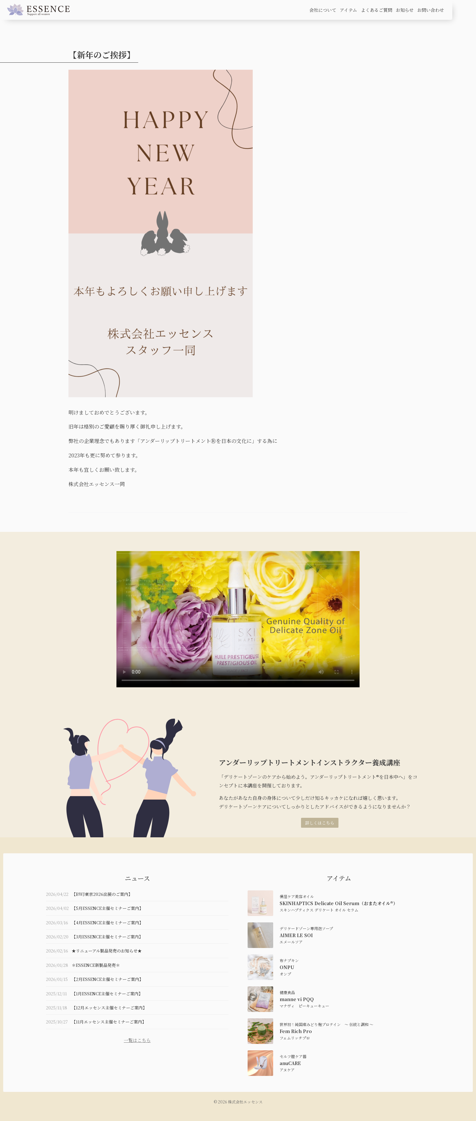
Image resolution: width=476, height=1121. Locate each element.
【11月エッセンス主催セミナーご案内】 (109, 1022)
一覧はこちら (137, 1040)
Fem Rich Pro (296, 1031)
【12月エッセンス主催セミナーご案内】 (109, 1008)
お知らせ (405, 10)
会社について (322, 10)
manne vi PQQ (297, 999)
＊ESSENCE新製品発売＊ (96, 965)
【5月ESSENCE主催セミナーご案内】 (107, 908)
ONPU (287, 967)
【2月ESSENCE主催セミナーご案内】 (107, 979)
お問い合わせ (430, 10)
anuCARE (290, 1063)
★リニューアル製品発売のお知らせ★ (107, 951)
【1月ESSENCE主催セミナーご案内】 (107, 994)
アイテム (348, 10)
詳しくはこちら (319, 823)
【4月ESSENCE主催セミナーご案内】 (107, 923)
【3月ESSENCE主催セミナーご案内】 (107, 937)
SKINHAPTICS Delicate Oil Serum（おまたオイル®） (339, 903)
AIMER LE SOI (296, 935)
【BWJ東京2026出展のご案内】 (102, 894)
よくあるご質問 (376, 10)
